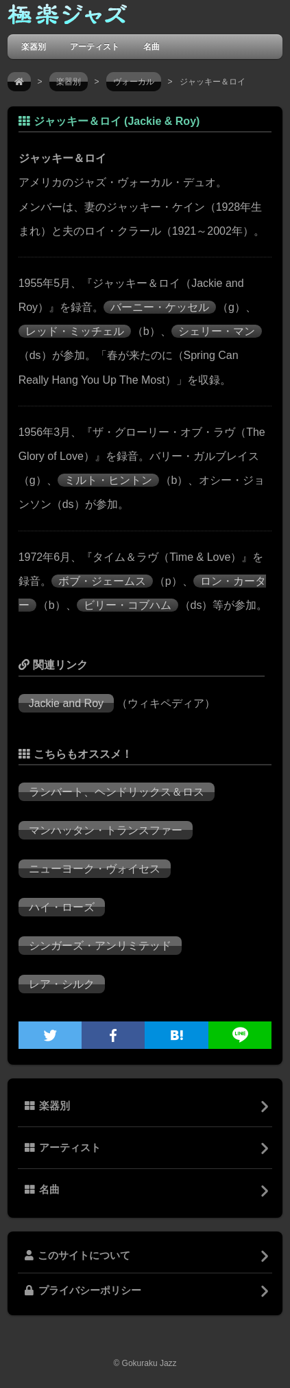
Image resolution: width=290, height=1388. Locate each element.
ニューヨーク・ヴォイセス (94, 869)
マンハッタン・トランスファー (105, 830)
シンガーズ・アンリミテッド (100, 945)
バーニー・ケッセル (159, 307)
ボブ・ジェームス (102, 581)
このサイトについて (77, 1255)
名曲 (151, 46)
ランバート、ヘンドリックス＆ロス (116, 792)
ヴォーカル (133, 81)
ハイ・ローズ (62, 907)
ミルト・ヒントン (108, 480)
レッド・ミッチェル (74, 331)
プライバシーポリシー (83, 1290)
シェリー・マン (216, 331)
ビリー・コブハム (127, 605)
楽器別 (33, 46)
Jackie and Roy (66, 703)
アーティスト (94, 46)
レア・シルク (62, 984)
